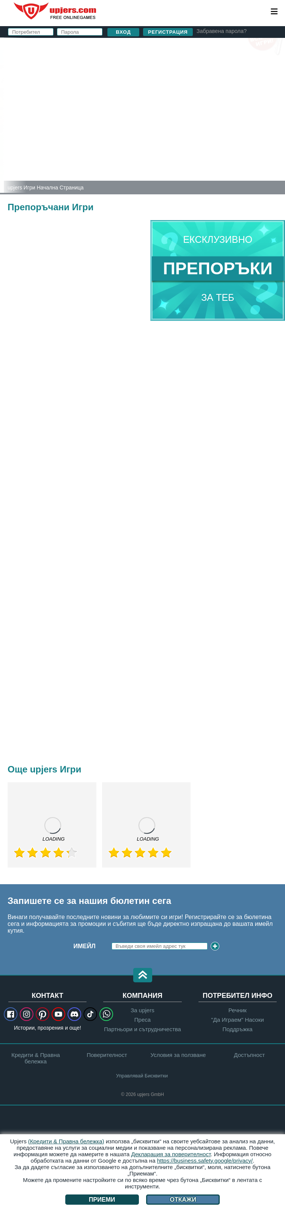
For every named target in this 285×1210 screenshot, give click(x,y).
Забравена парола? (222, 31)
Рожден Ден (142, 112)
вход (179, 47)
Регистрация (168, 32)
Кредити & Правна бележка (35, 1058)
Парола (135, 97)
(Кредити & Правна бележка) (66, 1141)
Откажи (183, 1199)
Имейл (85, 946)
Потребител (143, 67)
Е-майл (134, 82)
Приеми (102, 1199)
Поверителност (186, 134)
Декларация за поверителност (171, 1154)
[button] (142, 975)
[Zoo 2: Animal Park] (2, 115)
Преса (142, 1019)
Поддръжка (237, 1029)
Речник (237, 1010)
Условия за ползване (178, 1055)
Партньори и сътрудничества (142, 1029)
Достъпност (249, 1055)
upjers (55, 11)
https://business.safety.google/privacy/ (205, 1160)
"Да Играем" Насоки (237, 1019)
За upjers (142, 1010)
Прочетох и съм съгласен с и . (186, 131)
